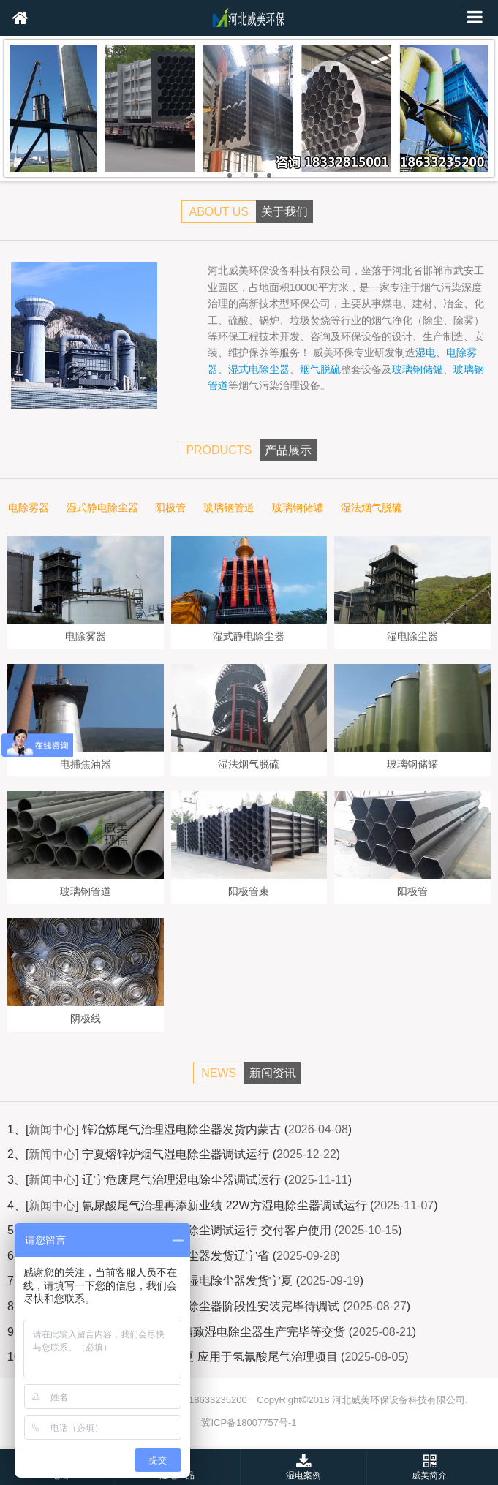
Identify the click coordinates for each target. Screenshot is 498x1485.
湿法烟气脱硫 (371, 507)
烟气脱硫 (320, 369)
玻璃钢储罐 (417, 369)
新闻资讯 (272, 1073)
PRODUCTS (219, 450)
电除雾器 (28, 507)
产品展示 (288, 450)
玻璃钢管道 (228, 507)
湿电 (425, 352)
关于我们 (284, 211)
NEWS (218, 1073)
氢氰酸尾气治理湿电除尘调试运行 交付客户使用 (206, 1230)
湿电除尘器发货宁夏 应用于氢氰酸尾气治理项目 (212, 1356)
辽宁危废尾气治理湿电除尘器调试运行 (181, 1180)
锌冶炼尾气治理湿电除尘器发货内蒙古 (181, 1129)
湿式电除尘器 (259, 369)
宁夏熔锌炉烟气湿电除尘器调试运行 (175, 1154)
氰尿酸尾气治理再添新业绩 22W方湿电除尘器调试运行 (224, 1205)
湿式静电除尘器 (102, 507)
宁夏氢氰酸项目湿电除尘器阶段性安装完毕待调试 (210, 1306)
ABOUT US (219, 211)
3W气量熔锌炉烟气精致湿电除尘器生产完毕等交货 (213, 1332)
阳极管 (170, 507)
